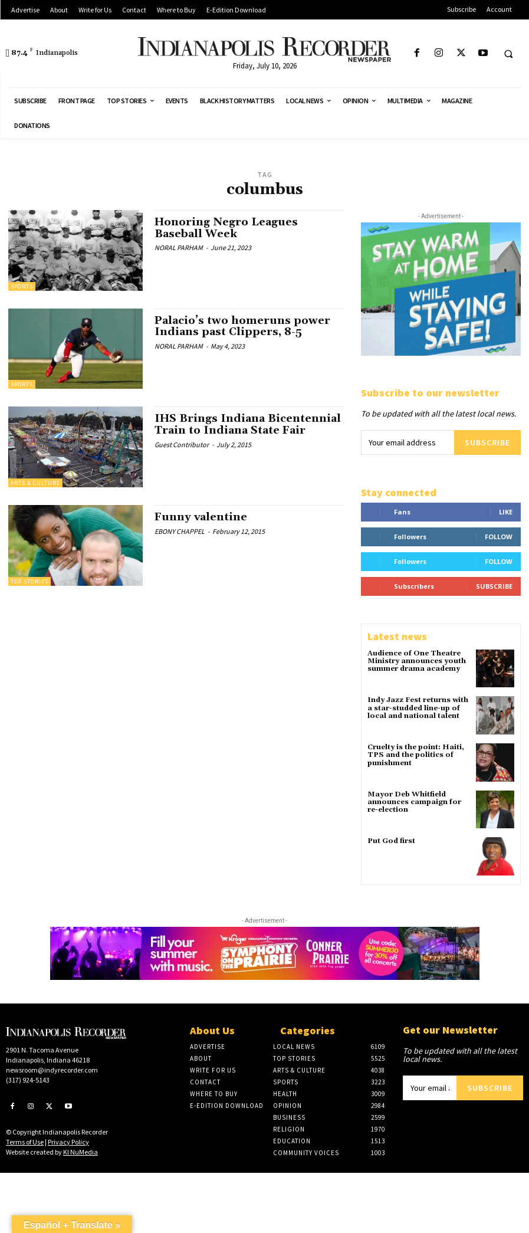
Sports (22, 286)
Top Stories (29, 581)
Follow (498, 536)
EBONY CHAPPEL (180, 531)
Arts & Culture (35, 483)
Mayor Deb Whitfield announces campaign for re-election (414, 802)
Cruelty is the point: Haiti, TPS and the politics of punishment (415, 755)
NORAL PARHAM (179, 247)
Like (505, 511)
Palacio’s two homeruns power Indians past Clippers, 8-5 (242, 326)
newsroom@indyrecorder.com (52, 1069)
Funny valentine (201, 517)
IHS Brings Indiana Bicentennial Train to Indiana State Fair (248, 424)
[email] (407, 442)
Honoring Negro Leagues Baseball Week (226, 228)
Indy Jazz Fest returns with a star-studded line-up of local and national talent (417, 708)
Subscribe (487, 442)
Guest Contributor (182, 444)
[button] (508, 53)
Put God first (391, 841)
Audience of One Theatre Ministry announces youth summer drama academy (416, 661)
